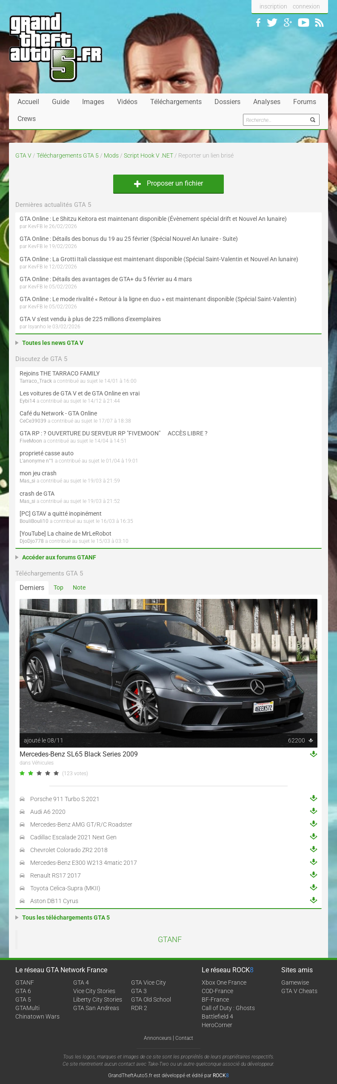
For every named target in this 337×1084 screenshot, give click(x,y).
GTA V (23, 155)
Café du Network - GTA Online (58, 413)
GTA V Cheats (299, 991)
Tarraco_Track (36, 381)
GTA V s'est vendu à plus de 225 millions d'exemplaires (90, 319)
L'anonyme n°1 (37, 461)
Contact (184, 1038)
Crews (26, 119)
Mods (111, 155)
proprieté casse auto (47, 453)
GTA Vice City (148, 982)
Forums (304, 102)
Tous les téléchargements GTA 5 (66, 917)
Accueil (28, 102)
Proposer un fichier (168, 183)
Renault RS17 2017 (55, 875)
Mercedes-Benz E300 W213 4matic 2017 (83, 862)
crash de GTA (37, 493)
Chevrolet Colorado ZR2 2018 (69, 850)
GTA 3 (139, 991)
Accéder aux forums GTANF (59, 557)
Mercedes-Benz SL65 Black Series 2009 (79, 754)
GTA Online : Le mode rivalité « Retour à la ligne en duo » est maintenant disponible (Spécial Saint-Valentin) (158, 299)
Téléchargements (176, 102)
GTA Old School (151, 999)
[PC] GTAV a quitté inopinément (61, 513)
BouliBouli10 (34, 521)
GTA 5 (23, 999)
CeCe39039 (33, 421)
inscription (273, 6)
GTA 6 (23, 991)
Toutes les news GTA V (52, 342)
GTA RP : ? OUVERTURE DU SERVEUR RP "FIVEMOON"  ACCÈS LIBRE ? (114, 433)
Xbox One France (224, 982)
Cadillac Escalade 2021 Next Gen (73, 837)
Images (93, 102)
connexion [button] (306, 6)
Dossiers (227, 102)
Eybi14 (27, 401)
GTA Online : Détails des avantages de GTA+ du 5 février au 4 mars (106, 279)
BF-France (215, 999)
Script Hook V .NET (148, 155)
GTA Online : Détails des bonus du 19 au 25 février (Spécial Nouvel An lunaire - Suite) (129, 238)
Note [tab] (79, 587)
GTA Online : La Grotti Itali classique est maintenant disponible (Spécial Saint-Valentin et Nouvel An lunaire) (159, 259)
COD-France (217, 991)
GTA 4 (81, 982)
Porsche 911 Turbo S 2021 (65, 799)
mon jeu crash (38, 473)
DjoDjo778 (32, 541)
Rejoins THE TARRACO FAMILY (60, 373)
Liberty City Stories (97, 999)
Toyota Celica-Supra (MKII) (65, 888)
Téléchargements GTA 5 (68, 155)
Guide (60, 102)
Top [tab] (58, 587)
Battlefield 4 (217, 1016)
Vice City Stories (94, 991)
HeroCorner (217, 1025)
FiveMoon (31, 441)
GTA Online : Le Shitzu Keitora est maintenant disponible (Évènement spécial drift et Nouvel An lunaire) (153, 218)
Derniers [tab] (32, 588)
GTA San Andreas (96, 1008)
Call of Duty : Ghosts (228, 1008)
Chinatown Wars (37, 1016)
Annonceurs (157, 1038)
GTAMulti (27, 1008)
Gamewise (295, 982)
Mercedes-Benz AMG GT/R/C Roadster (81, 824)
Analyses (266, 102)
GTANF (170, 939)
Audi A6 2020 (48, 811)
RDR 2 (139, 1008)
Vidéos (127, 102)
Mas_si (27, 481)
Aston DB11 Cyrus (54, 901)
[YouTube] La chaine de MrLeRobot (65, 533)
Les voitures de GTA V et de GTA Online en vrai (80, 393)
